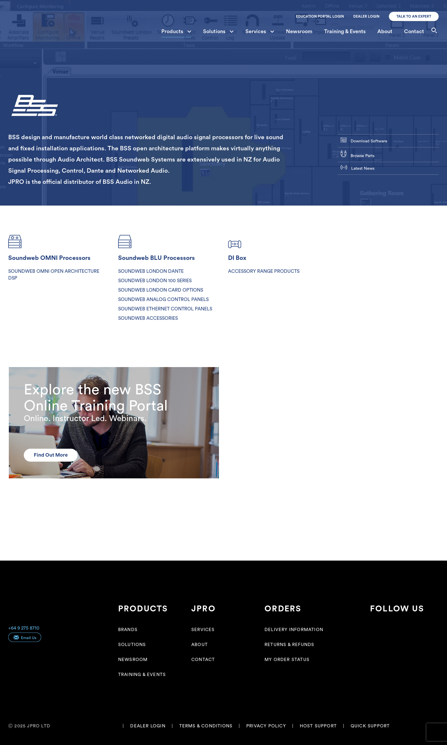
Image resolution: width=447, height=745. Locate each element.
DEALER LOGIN (366, 16)
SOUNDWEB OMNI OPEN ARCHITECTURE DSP (53, 274)
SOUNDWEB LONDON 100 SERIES (155, 280)
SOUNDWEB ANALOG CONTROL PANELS (163, 299)
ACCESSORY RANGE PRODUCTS (263, 271)
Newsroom (299, 31)
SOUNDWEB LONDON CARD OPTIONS (160, 290)
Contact (414, 31)
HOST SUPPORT (318, 726)
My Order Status (286, 659)
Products (176, 31)
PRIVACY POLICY (266, 726)
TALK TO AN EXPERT (413, 16)
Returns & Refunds (289, 645)
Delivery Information (293, 630)
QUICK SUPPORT (370, 726)
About (384, 31)
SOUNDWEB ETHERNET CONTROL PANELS (165, 309)
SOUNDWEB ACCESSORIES (148, 318)
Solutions (218, 31)
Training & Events (345, 31)
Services (259, 31)
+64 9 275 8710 (23, 628)
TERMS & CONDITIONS (206, 726)
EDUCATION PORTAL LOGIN (320, 16)
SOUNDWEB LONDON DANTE (151, 271)
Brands (128, 630)
